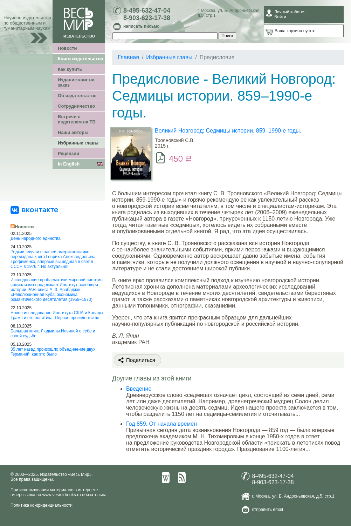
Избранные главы (78, 143)
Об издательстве (77, 95)
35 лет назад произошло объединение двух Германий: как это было (53, 352)
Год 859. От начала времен (161, 424)
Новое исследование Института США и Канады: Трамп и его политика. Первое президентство (57, 315)
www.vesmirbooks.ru (61, 494)
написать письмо (141, 26)
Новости (67, 48)
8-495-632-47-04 (146, 10)
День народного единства (36, 238)
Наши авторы (73, 132)
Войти (280, 16)
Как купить (70, 69)
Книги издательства (80, 58)
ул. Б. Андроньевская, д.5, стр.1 (303, 496)
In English (69, 164)
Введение (138, 389)
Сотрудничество (76, 106)
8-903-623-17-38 (146, 17)
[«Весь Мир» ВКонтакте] (34, 209)
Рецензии (68, 153)
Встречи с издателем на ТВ (77, 119)
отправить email (267, 509)
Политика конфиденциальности (42, 505)
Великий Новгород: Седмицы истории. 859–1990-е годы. (228, 131)
